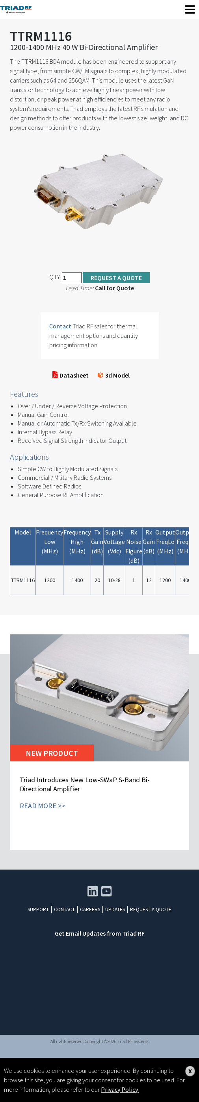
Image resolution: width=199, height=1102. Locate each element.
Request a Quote (116, 278)
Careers (90, 909)
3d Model (114, 375)
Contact (60, 326)
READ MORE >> (42, 805)
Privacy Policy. (120, 1089)
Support (38, 909)
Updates (115, 909)
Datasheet (70, 375)
